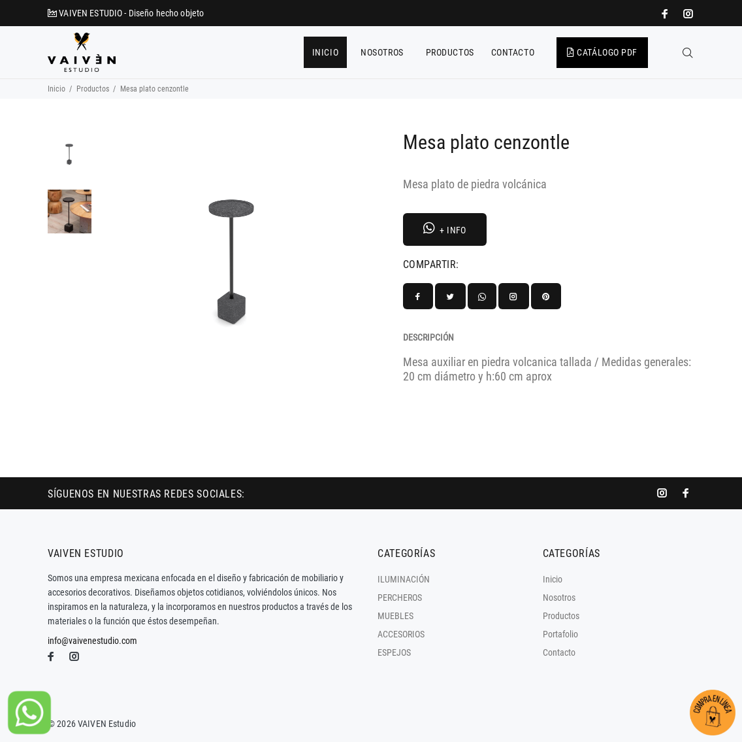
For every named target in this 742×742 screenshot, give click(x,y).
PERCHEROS (400, 597)
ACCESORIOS (401, 634)
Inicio (56, 88)
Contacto (559, 652)
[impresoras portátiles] (666, 13)
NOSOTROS (382, 52)
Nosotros (559, 597)
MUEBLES (395, 616)
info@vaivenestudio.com (92, 640)
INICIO (325, 52)
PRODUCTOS (450, 52)
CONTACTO (512, 52)
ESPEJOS (394, 652)
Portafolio (560, 634)
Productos (92, 88)
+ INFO (444, 228)
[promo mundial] (687, 13)
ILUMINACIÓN (404, 579)
